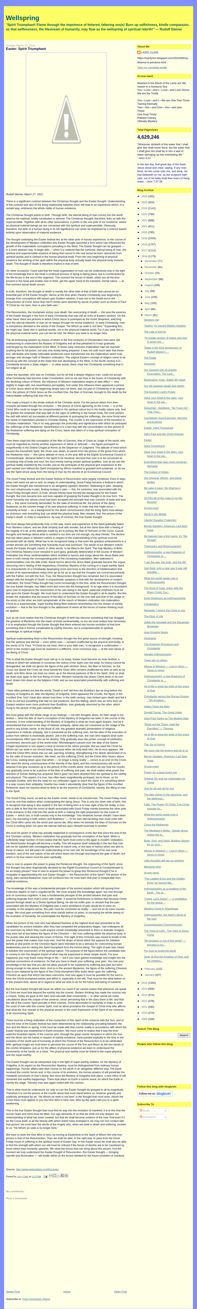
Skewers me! (151, 319)
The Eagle (150, 357)
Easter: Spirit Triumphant (158, 427)
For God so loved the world (160, 950)
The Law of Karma (155, 331)
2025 (144, 202)
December (151, 261)
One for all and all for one (159, 788)
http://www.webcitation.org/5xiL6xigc (37, 1169)
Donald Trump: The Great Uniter (163, 712)
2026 (144, 196)
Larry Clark (150, 52)
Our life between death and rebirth (164, 386)
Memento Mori (152, 866)
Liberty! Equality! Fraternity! (160, 520)
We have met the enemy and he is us (166, 750)
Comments (148, 1117)
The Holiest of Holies (156, 472)
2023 (144, 214)
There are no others (155, 660)
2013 (144, 994)
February (150, 968)
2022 (144, 220)
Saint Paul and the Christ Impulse (164, 434)
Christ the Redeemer (156, 824)
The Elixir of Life (153, 616)
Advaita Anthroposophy (158, 654)
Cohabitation (151, 604)
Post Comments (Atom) (36, 1299)
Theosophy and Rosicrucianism (162, 546)
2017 (144, 250)
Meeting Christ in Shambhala (161, 908)
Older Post (120, 1291)
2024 (144, 208)
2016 (144, 256)
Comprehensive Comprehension (163, 924)
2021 (144, 226)
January (150, 974)
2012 (144, 1000)
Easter (148, 440)
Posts (145, 1110)
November (151, 267)
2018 (144, 244)
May (147, 303)
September (151, 279)
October (150, 272)
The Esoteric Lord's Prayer (160, 391)
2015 (144, 982)
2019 (144, 238)
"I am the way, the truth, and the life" (165, 562)
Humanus (150, 363)
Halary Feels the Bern (157, 706)
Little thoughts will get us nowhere (164, 860)
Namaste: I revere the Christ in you (164, 610)
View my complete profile (152, 67)
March (149, 315)
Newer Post (13, 1291)
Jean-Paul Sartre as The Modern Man (166, 718)
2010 (144, 1012)
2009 (144, 1019)
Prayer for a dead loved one (160, 772)
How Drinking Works (156, 632)
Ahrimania (150, 638)
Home (67, 1291)
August (149, 285)
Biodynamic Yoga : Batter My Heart (164, 379)
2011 (144, 1006)
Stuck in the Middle (155, 514)
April (148, 309)
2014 (144, 988)
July (147, 291)
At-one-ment (151, 508)
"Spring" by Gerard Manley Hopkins (165, 325)
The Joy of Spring (154, 744)
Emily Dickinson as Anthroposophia (165, 598)
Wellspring (22, 18)
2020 (144, 232)
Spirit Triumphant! (154, 445)
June (148, 297)
